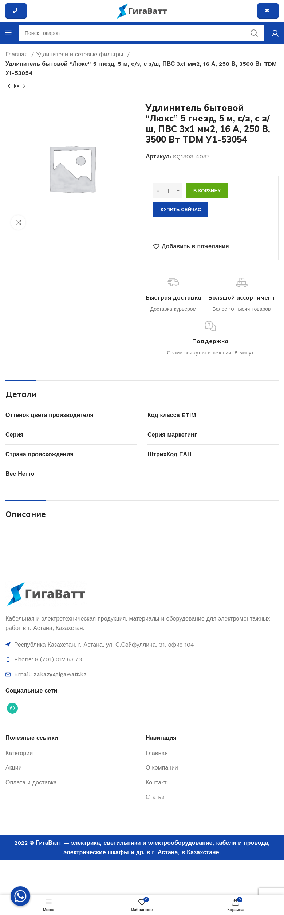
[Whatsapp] (20, 896)
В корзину (207, 190)
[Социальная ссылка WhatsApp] (12, 708)
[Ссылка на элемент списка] (142, 645)
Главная (17, 54)
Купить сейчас (181, 209)
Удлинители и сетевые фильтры (80, 54)
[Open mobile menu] (8, 33)
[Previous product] (9, 86)
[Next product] (23, 86)
